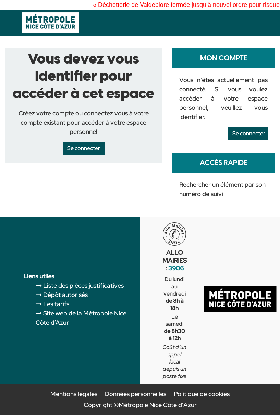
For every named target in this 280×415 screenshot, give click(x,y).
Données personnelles (135, 394)
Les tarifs (56, 304)
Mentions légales (73, 394)
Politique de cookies (202, 394)
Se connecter (248, 133)
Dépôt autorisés (65, 295)
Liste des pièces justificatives (83, 285)
